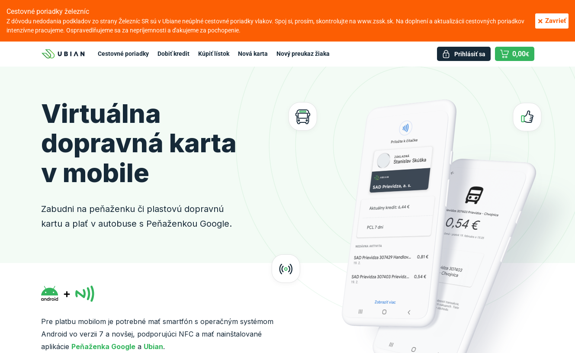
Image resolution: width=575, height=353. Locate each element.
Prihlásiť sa (469, 54)
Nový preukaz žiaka (303, 53)
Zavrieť (552, 21)
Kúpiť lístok (213, 53)
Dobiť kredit (173, 53)
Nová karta (253, 53)
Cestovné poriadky (123, 53)
